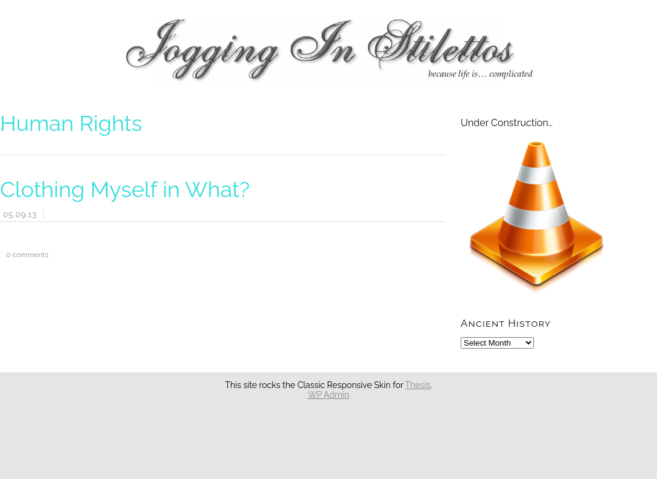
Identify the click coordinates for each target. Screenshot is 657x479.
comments (24, 254)
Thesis (418, 385)
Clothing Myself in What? (125, 189)
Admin (328, 395)
